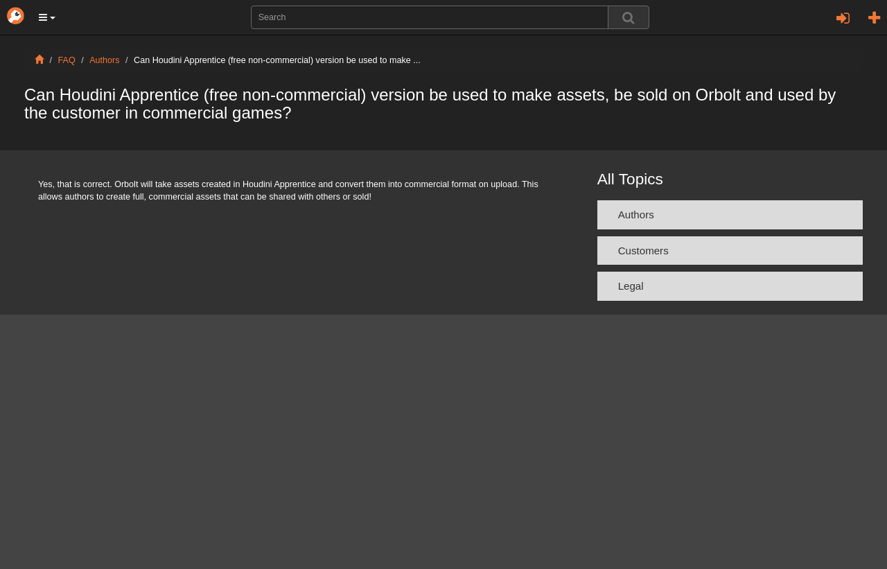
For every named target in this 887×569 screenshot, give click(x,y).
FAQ (67, 60)
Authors (104, 60)
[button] (47, 17)
